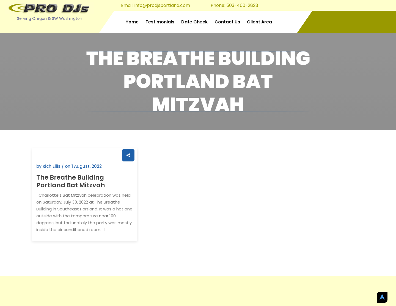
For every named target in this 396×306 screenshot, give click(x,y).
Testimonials (159, 22)
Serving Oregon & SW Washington (49, 18)
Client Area (259, 22)
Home (132, 22)
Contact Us (227, 22)
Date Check (194, 22)
